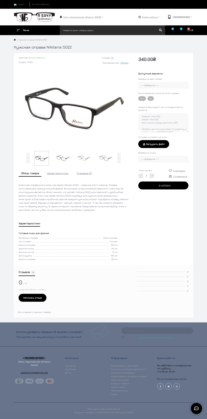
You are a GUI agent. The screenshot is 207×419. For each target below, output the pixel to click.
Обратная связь (120, 380)
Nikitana (124, 62)
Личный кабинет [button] (40, 4)
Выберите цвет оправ (150, 79)
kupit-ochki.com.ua (110, 409)
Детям (68, 372)
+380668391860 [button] (34, 358)
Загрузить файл (153, 144)
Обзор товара (30, 173)
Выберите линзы (147, 152)
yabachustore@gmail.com (34, 372)
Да (150, 98)
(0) (112, 57)
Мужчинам (70, 369)
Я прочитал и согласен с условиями (157, 338)
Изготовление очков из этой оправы (158, 93)
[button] (82, 17)
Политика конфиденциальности (156, 337)
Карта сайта (118, 387)
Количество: (145, 170)
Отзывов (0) (84, 173)
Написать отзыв (32, 297)
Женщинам (70, 365)
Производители (119, 390)
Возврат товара (120, 383)
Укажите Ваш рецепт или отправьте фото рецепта (160, 108)
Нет (142, 98)
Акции (114, 394)
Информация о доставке (124, 365)
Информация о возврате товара (129, 376)
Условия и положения (123, 372)
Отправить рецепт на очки (152, 137)
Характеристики (58, 173)
